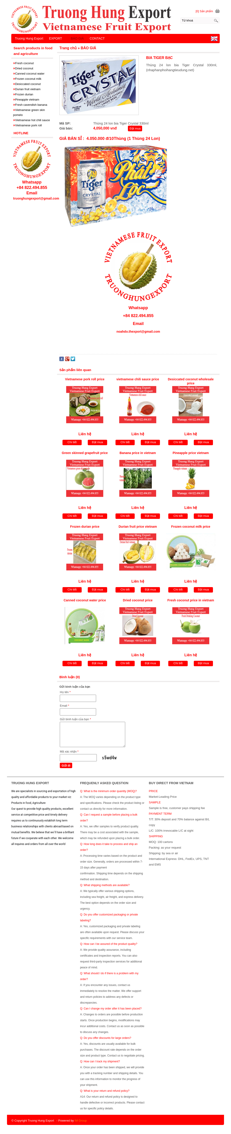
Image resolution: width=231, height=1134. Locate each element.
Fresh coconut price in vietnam (190, 600)
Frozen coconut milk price (190, 526)
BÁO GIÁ (77, 38)
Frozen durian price (84, 526)
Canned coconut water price (85, 600)
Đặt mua (135, 128)
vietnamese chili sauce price (137, 379)
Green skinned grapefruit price (85, 453)
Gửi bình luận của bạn (75, 719)
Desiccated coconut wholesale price (191, 381)
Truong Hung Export (29, 38)
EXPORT (55, 38)
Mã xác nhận (69, 751)
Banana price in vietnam (138, 453)
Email (64, 705)
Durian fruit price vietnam (138, 526)
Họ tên (65, 692)
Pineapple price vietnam (191, 453)
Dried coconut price (137, 600)
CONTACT (97, 38)
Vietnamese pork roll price (84, 379)
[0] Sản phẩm (204, 11)
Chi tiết (71, 442)
